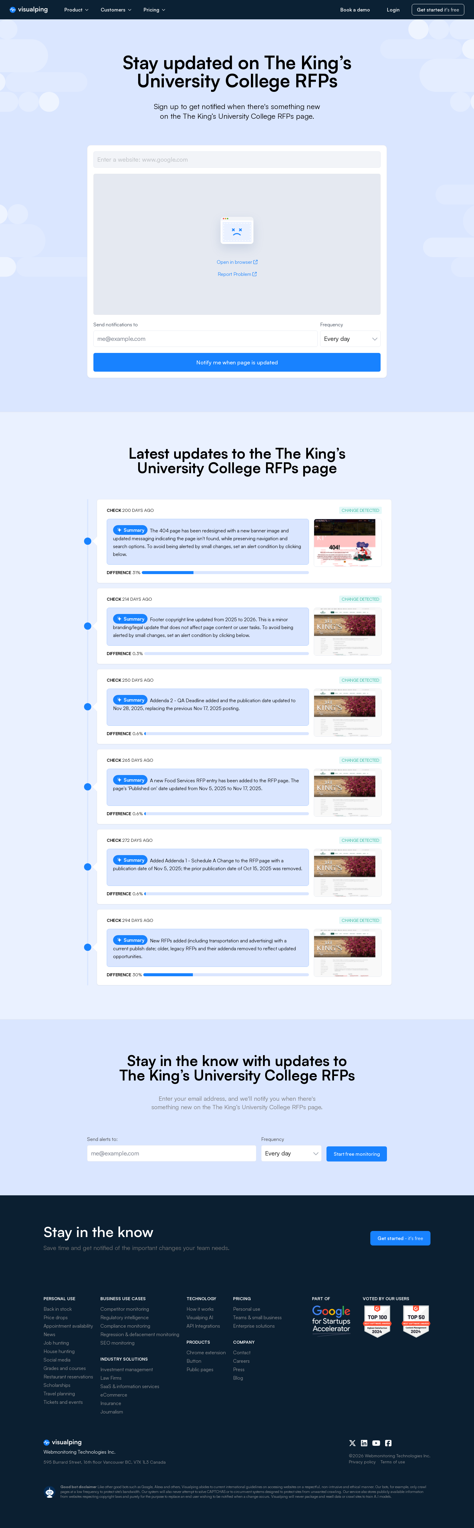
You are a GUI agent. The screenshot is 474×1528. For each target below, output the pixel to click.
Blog (238, 1378)
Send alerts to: (102, 1139)
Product (76, 10)
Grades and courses (65, 1368)
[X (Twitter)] (352, 1443)
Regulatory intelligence (124, 1317)
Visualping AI (200, 1317)
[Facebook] (388, 1443)
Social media (57, 1360)
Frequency (331, 324)
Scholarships (57, 1385)
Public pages (200, 1369)
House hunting (59, 1351)
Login (393, 10)
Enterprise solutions (254, 1326)
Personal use (246, 1309)
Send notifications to (115, 324)
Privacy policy (362, 1461)
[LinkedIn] (364, 1443)
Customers (116, 10)
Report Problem (237, 274)
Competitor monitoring (124, 1309)
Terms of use (393, 1461)
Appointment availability (68, 1326)
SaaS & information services (129, 1386)
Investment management (126, 1369)
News (49, 1334)
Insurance (110, 1403)
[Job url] (237, 159)
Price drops (56, 1317)
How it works (200, 1309)
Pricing (154, 10)
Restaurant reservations (68, 1377)
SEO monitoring (117, 1343)
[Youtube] (376, 1443)
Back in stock (58, 1309)
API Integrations (203, 1326)
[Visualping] (28, 10)
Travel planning (59, 1394)
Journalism (111, 1412)
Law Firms (111, 1378)
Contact (242, 1352)
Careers (241, 1361)
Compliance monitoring (125, 1326)
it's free (438, 10)
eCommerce (113, 1395)
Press (239, 1369)
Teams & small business (257, 1317)
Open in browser (237, 262)
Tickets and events (63, 1402)
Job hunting (56, 1343)
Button (194, 1361)
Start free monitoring (357, 1154)
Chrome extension (206, 1352)
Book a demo (355, 10)
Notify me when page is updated (237, 362)
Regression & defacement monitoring (139, 1334)
